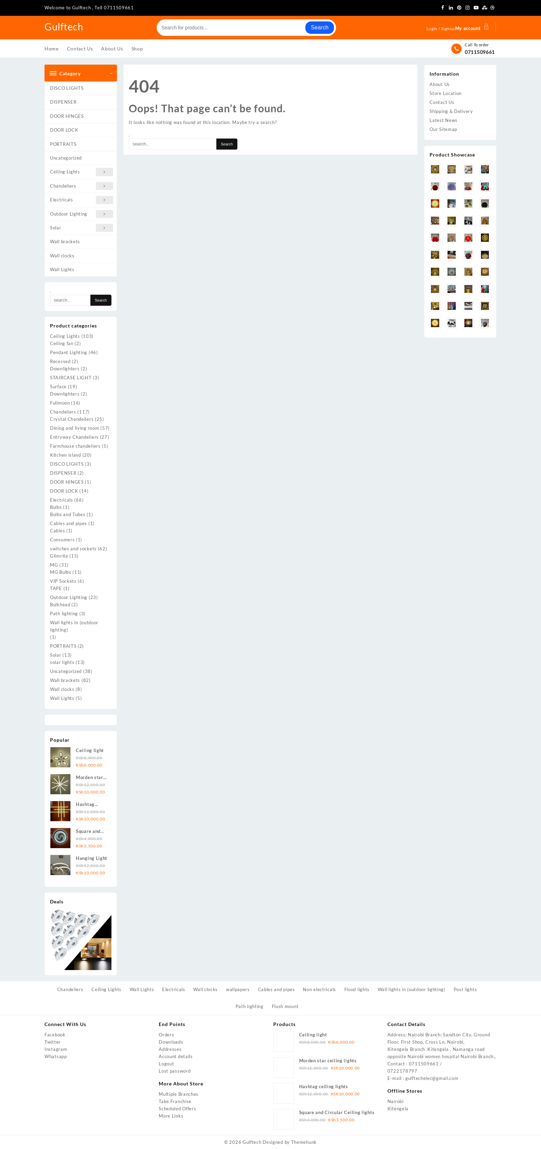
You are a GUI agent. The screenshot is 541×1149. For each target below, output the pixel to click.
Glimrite (59, 556)
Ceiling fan (61, 343)
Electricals (81, 200)
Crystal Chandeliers (72, 419)
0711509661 (480, 52)
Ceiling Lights (81, 172)
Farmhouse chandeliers (75, 446)
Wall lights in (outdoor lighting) (74, 626)
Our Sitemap (443, 129)
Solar (81, 228)
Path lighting (64, 613)
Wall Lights (62, 269)
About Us (440, 84)
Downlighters (64, 368)
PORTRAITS (63, 144)
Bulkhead (60, 604)
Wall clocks (62, 255)
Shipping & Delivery (451, 111)
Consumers (62, 539)
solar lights (62, 662)
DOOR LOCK (64, 130)
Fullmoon (60, 403)
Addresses (170, 1049)
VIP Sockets (63, 581)
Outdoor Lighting (81, 214)
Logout (166, 1063)
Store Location (446, 93)
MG (54, 565)
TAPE (56, 588)
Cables (57, 530)
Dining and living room (74, 428)
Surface (58, 386)
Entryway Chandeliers (74, 437)
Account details (176, 1056)
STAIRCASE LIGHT (71, 377)
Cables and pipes (68, 523)
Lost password (174, 1071)
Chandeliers (81, 186)
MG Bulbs (60, 572)
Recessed (60, 361)
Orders (166, 1034)
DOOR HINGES (67, 116)
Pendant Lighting (68, 352)
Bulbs (56, 507)
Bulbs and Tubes (68, 514)
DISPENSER (63, 102)
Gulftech (65, 26)
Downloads (171, 1042)
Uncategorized (66, 158)
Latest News (444, 120)
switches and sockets (73, 548)
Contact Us (442, 102)
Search (319, 27)
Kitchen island (65, 455)
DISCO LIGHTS (66, 88)
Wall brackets (65, 241)
